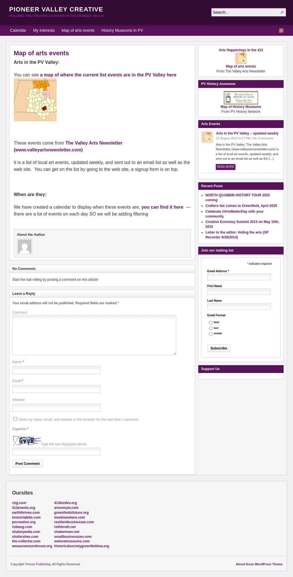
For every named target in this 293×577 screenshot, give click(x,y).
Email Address (218, 271)
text (216, 328)
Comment (19, 313)
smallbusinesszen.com (73, 537)
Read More (225, 166)
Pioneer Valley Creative (56, 9)
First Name (214, 286)
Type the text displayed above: (64, 444)
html (216, 322)
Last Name (214, 300)
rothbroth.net (65, 527)
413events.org (23, 508)
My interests (44, 30)
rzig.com (19, 503)
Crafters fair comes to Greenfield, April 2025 (241, 206)
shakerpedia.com (26, 532)
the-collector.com (26, 541)
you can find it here (162, 207)
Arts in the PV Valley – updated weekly (247, 133)
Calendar (18, 30)
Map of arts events (78, 30)
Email (16, 381)
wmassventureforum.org (32, 546)
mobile (218, 333)
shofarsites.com (25, 537)
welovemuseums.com (72, 541)
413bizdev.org (65, 503)
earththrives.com (26, 513)
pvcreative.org (23, 522)
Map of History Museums (241, 105)
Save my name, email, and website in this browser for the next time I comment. (79, 420)
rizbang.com (22, 527)
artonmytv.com (66, 508)
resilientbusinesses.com (74, 522)
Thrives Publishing (38, 564)
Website (18, 400)
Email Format (216, 315)
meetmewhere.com (69, 517)
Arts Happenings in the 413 (241, 50)
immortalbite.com (26, 517)
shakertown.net (66, 532)
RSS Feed (281, 30)
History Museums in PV (122, 30)
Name (16, 362)
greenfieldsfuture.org (71, 513)
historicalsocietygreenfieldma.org (81, 546)
